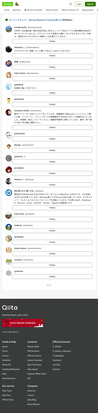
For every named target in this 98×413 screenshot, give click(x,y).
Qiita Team (7, 390)
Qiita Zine (6, 395)
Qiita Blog (31, 399)
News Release (33, 404)
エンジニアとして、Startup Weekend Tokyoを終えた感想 (38, 19)
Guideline (6, 360)
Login (79, 4)
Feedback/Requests (11, 369)
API (28, 378)
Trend (6, 9)
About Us (31, 390)
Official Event (52, 9)
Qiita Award (32, 369)
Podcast (56, 369)
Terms (5, 351)
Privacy (5, 355)
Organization (88, 9)
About (5, 346)
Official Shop (8, 399)
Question (16, 9)
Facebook (57, 360)
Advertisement (8, 378)
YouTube (56, 364)
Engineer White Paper (37, 373)
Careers (30, 395)
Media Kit (6, 364)
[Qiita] (7, 4)
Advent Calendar (33, 9)
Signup (90, 4)
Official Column (70, 9)
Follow (52, 41)
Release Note (33, 346)
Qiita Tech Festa (34, 364)
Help (4, 373)
